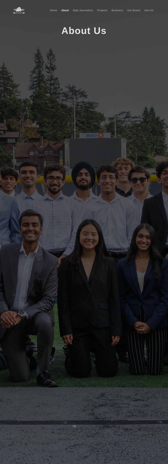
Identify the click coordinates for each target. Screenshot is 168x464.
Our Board (133, 10)
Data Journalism (83, 10)
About (65, 10)
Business (117, 10)
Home (53, 10)
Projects (102, 10)
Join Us (149, 10)
